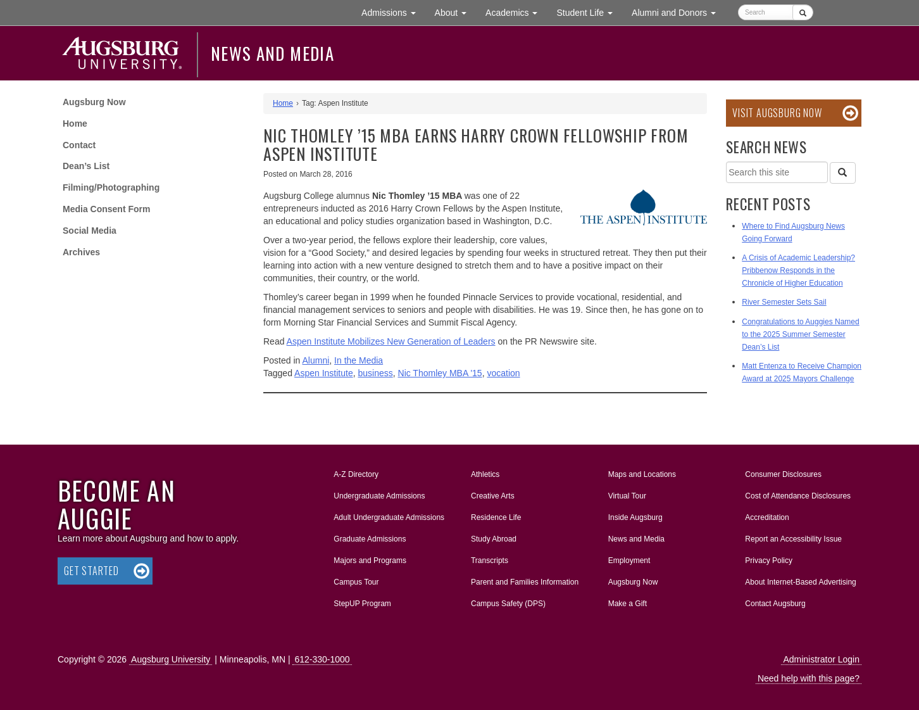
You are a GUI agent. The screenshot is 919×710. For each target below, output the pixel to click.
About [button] (455, 15)
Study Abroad (493, 539)
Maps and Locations (642, 474)
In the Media (358, 360)
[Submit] (802, 12)
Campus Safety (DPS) (508, 603)
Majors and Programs (369, 558)
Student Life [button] (589, 12)
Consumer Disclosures (783, 474)
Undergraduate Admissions (379, 495)
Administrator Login (821, 659)
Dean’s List (86, 166)
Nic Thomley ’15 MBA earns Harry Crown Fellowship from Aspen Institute (475, 144)
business (375, 373)
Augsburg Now (94, 102)
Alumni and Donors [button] (678, 12)
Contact (79, 145)
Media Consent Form (106, 209)
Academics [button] (516, 12)
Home (75, 123)
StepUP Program (362, 603)
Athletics (485, 474)
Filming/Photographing (111, 187)
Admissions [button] (393, 12)
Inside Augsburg (635, 517)
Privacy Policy (768, 560)
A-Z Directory (356, 474)
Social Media (89, 230)
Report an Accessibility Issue (793, 539)
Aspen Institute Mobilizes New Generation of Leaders (391, 341)
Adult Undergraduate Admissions (389, 517)
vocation (503, 373)
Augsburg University (170, 659)
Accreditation (767, 517)
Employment (629, 560)
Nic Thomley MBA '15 (440, 373)
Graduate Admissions (370, 539)
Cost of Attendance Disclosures (798, 495)
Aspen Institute (323, 373)
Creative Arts (493, 495)
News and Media (272, 53)
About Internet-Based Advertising (800, 582)
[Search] (842, 173)
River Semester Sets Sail (784, 302)
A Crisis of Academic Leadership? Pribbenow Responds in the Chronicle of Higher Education (798, 270)
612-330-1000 (321, 659)
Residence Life (496, 517)
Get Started (91, 570)
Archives (81, 252)
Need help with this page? (809, 678)
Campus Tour (356, 582)
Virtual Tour (627, 495)
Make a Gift (627, 603)
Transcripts (489, 560)
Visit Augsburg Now (777, 112)
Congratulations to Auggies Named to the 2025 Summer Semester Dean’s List (800, 334)
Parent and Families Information (524, 582)
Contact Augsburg (775, 603)
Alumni (316, 360)
